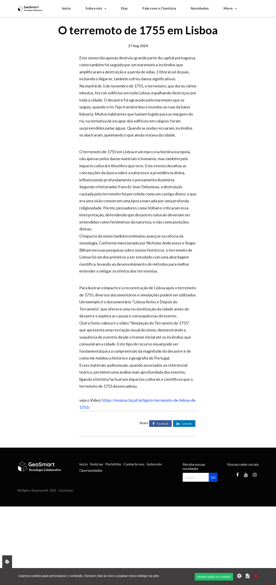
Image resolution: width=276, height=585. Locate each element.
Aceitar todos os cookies (214, 577)
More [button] (228, 8)
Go (213, 477)
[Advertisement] (134, 537)
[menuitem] (66, 8)
